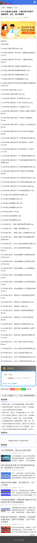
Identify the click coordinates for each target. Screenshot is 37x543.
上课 (12, 389)
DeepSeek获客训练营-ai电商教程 (12, 410)
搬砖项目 (14, 487)
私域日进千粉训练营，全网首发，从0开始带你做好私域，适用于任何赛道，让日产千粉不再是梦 (18, 519)
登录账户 (16, 441)
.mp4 (18, 389)
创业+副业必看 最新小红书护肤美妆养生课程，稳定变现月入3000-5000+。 (17, 466)
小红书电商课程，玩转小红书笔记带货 (16, 450)
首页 (3, 8)
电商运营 (14, 453)
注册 (12, 383)
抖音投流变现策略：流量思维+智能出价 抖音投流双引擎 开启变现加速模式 (18, 500)
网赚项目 (10, 8)
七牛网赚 (6, 2)
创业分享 (14, 470)
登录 (6, 383)
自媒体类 (14, 505)
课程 (23, 389)
